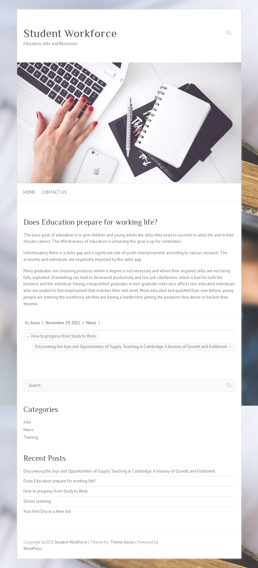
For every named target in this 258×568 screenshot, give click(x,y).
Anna (35, 323)
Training (30, 437)
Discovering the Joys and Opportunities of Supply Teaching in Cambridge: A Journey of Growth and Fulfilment (133, 346)
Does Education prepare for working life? (59, 481)
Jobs (27, 422)
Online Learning (37, 501)
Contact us (54, 192)
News (91, 323)
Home (29, 192)
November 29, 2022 (63, 323)
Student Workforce (70, 33)
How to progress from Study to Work (61, 336)
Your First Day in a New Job (47, 511)
